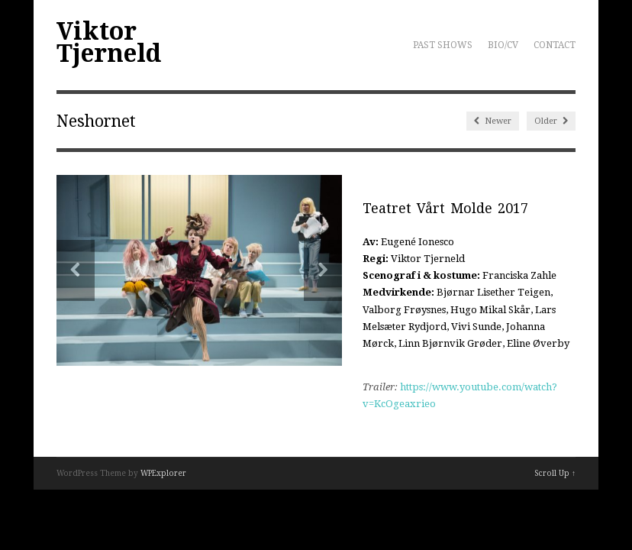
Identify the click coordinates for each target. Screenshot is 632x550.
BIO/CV (503, 45)
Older (551, 121)
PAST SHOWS (442, 45)
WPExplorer (163, 473)
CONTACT (555, 45)
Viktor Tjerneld (108, 42)
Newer (492, 121)
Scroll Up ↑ (555, 473)
